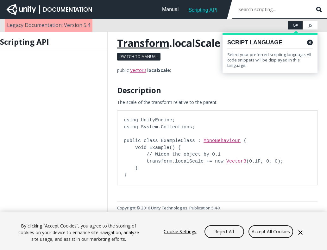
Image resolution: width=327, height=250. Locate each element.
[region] (163, 231)
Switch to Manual (138, 56)
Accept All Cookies (271, 231)
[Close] (300, 233)
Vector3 (138, 70)
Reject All (224, 231)
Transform (143, 43)
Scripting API (202, 10)
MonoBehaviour (222, 141)
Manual (170, 9)
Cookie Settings (180, 231)
